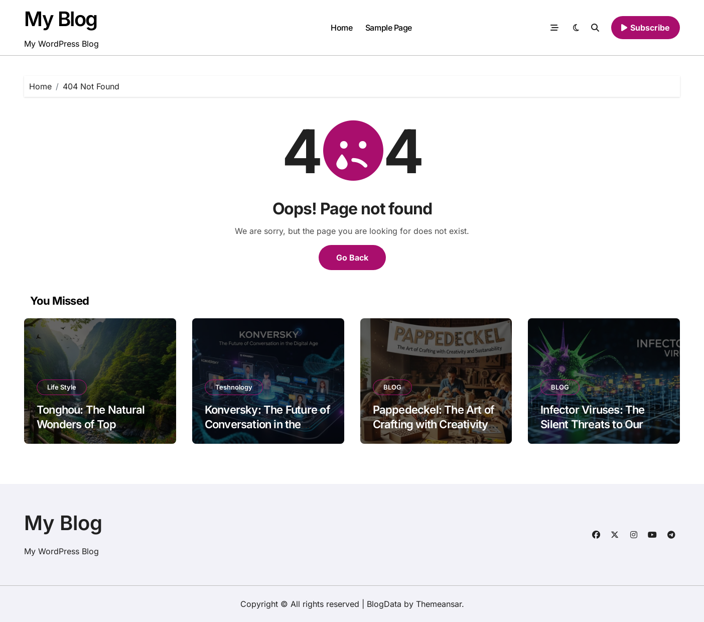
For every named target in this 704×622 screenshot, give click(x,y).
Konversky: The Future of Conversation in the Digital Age (267, 424)
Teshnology (233, 387)
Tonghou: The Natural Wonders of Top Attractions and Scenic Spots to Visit (93, 431)
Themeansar (439, 604)
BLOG (392, 387)
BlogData (384, 604)
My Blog (60, 19)
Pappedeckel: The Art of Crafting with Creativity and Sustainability (434, 424)
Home (341, 28)
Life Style (61, 387)
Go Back (352, 258)
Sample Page (388, 28)
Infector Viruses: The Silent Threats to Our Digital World (592, 424)
